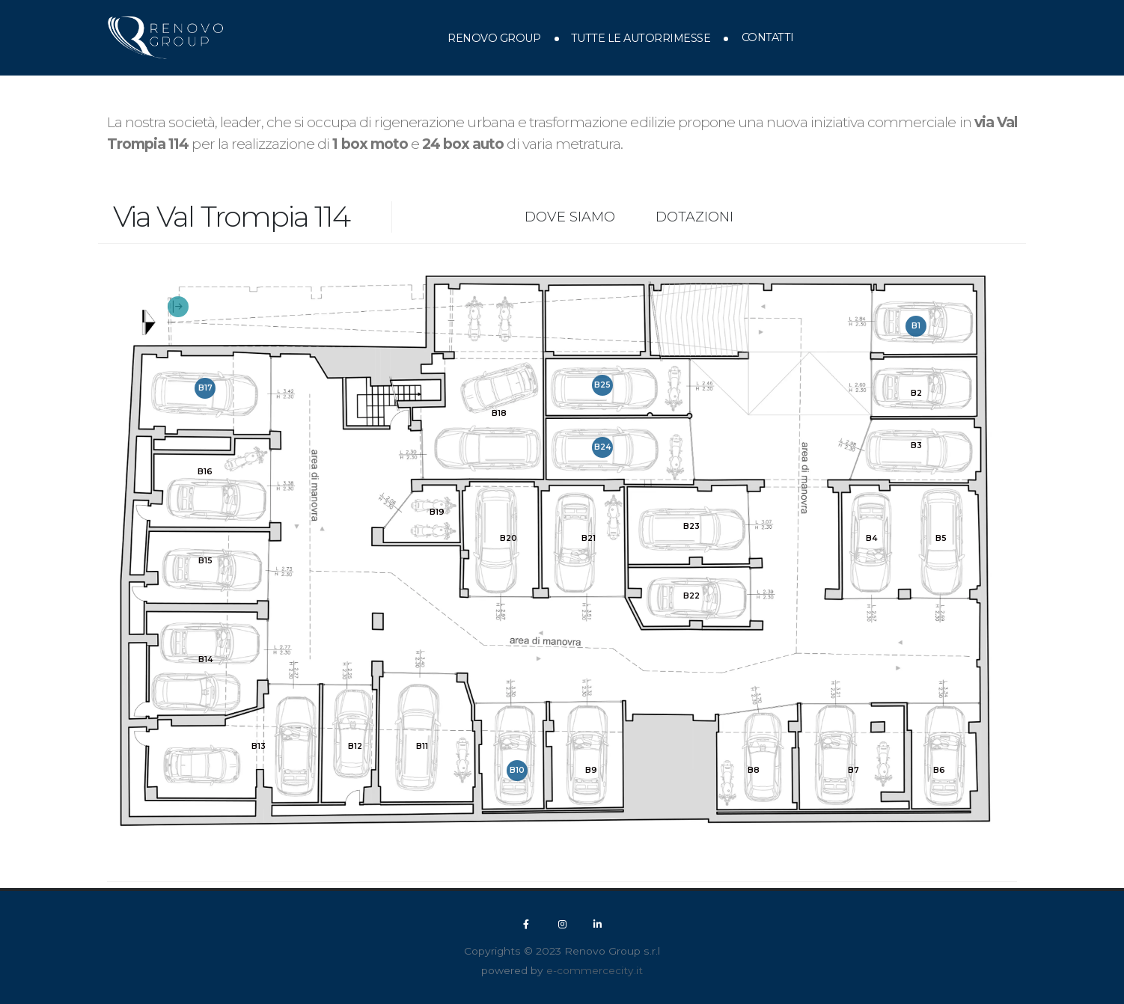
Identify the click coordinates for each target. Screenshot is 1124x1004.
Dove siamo (570, 216)
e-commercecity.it (594, 970)
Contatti (768, 37)
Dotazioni (694, 216)
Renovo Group (494, 38)
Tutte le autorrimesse (641, 38)
